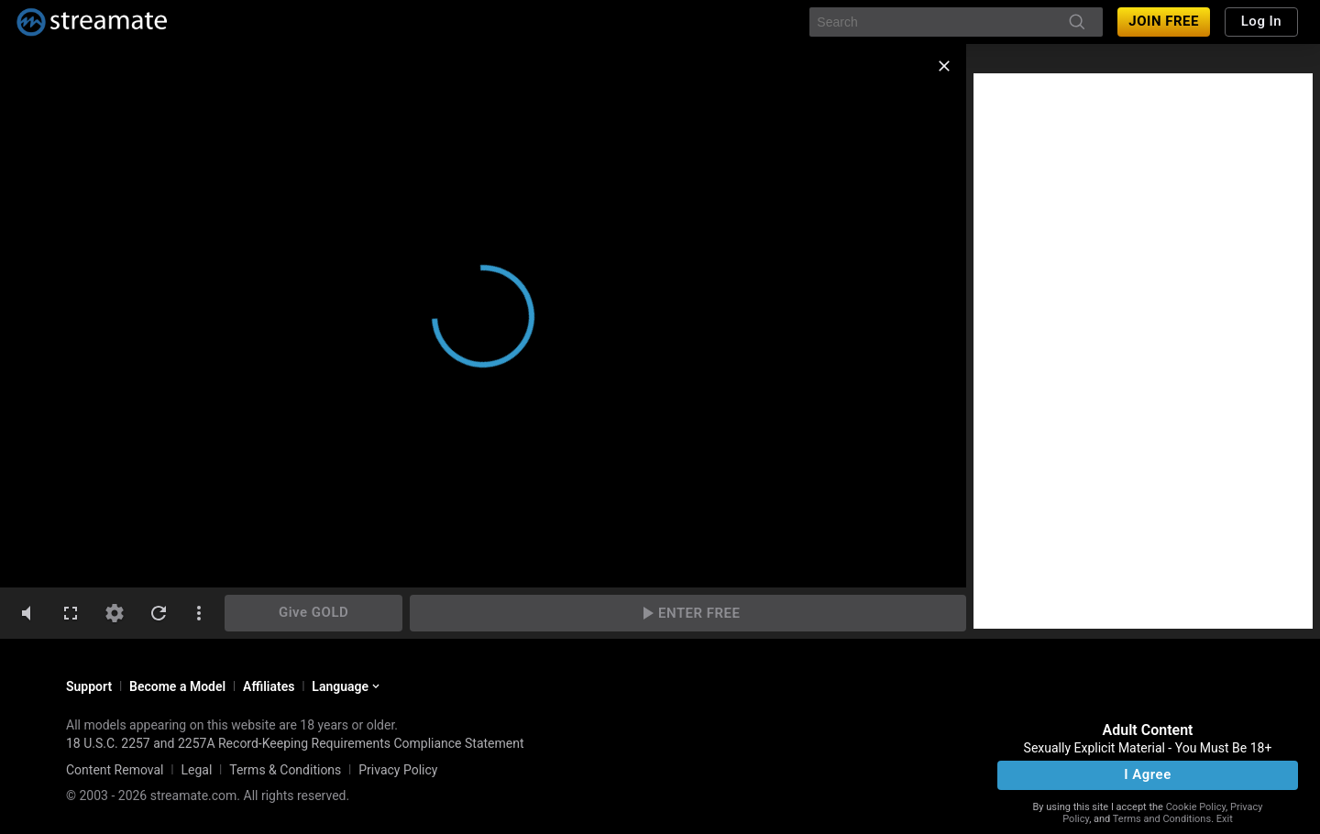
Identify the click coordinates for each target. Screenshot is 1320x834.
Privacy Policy (397, 770)
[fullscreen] (71, 613)
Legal (196, 770)
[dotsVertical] (199, 613)
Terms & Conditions (285, 770)
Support (89, 686)
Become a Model (177, 686)
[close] (944, 65)
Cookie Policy (1196, 807)
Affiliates (268, 686)
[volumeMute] (27, 613)
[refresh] (159, 613)
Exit (1224, 819)
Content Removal (115, 770)
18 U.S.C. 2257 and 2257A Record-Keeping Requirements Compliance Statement (295, 743)
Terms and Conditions (1162, 819)
